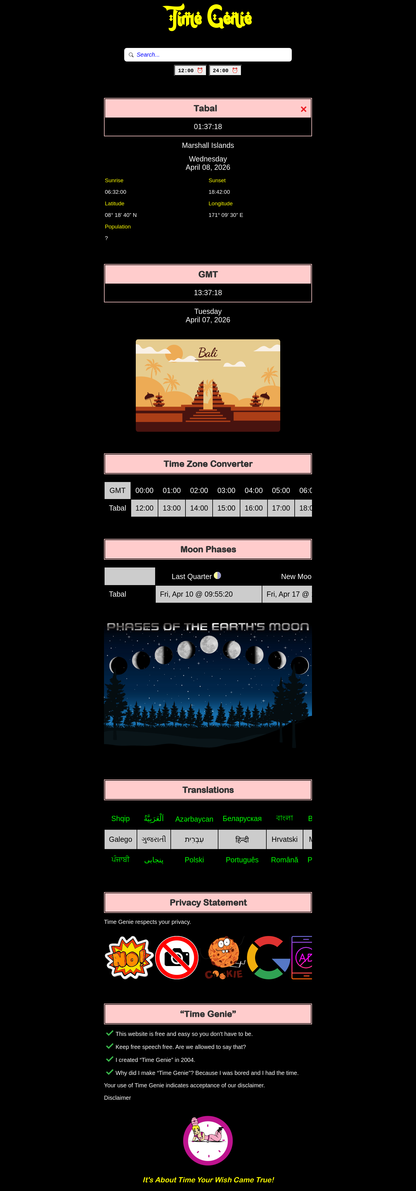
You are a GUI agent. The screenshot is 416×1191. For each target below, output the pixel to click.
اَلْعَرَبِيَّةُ (154, 818)
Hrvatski (285, 839)
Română (284, 860)
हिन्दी (242, 840)
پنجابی (154, 860)
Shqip (120, 818)
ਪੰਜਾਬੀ (121, 859)
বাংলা (284, 818)
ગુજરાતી (154, 839)
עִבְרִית (194, 839)
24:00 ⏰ (225, 71)
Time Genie (208, 18)
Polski (194, 860)
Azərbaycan (194, 819)
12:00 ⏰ (190, 71)
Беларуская (242, 818)
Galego (120, 839)
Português (242, 860)
